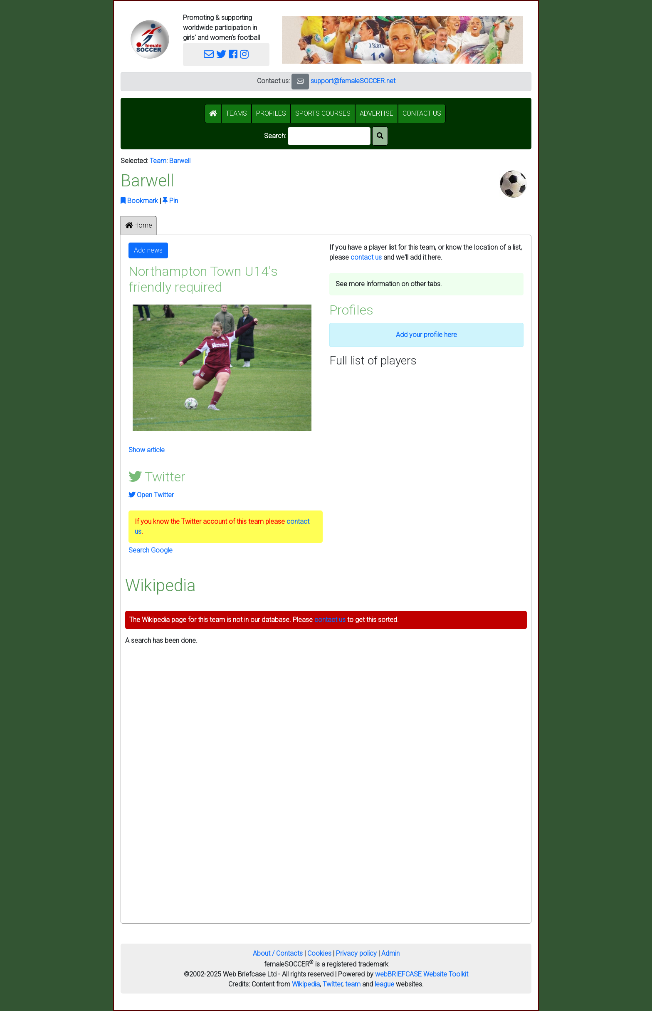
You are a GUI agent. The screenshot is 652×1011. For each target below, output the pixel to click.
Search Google (150, 550)
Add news (148, 250)
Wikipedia (306, 984)
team (353, 984)
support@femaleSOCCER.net (353, 81)
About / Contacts (278, 953)
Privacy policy (356, 953)
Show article (146, 450)
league (384, 984)
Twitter (332, 984)
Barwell (179, 161)
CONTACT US (422, 113)
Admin (390, 953)
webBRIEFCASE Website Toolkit (421, 974)
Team (158, 161)
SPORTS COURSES (323, 113)
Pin (170, 201)
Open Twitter (151, 495)
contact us (366, 257)
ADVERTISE (376, 113)
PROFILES (271, 113)
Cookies (319, 953)
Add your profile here (426, 335)
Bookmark (139, 201)
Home (138, 225)
